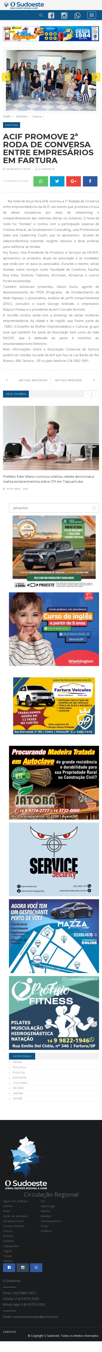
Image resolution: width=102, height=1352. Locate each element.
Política (19, 1078)
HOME (6, 116)
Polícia (19, 1083)
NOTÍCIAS (21, 116)
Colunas (20, 1093)
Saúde (18, 1104)
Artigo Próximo (75, 390)
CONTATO (9, 1342)
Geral (17, 1072)
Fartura (37, 116)
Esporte (20, 1088)
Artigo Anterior (27, 390)
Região (18, 1098)
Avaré (18, 1109)
